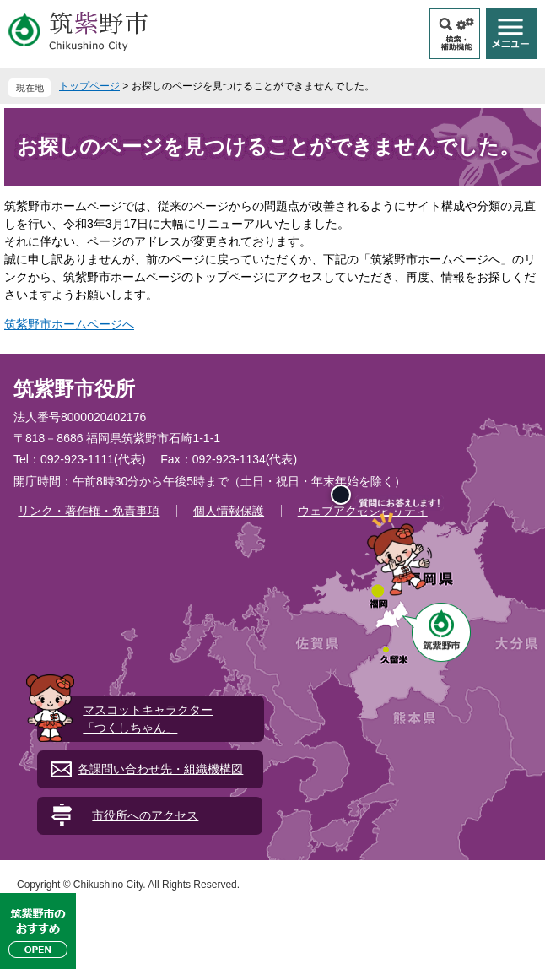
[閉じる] (341, 494)
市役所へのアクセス (145, 815)
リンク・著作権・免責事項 (88, 510)
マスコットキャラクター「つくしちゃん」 (148, 718)
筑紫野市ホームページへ (69, 324)
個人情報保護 (228, 510)
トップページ (89, 86)
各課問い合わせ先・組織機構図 (160, 769)
